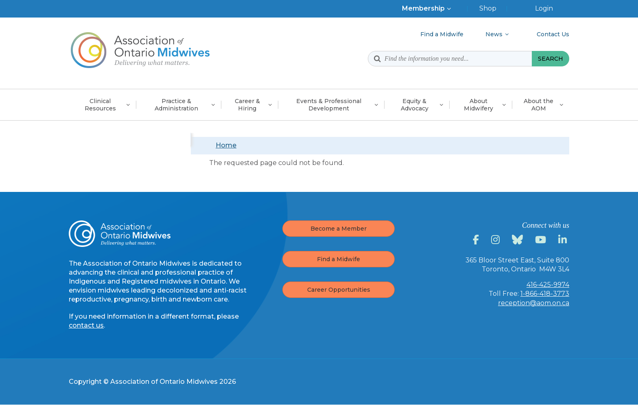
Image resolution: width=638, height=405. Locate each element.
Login (544, 8)
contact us (86, 325)
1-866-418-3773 (544, 293)
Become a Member (338, 228)
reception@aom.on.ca (533, 303)
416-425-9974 (548, 284)
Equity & (414, 104)
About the (538, 104)
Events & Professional (328, 104)
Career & (247, 104)
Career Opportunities (338, 289)
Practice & (176, 104)
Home (226, 145)
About (478, 104)
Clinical (100, 104)
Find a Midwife (338, 259)
